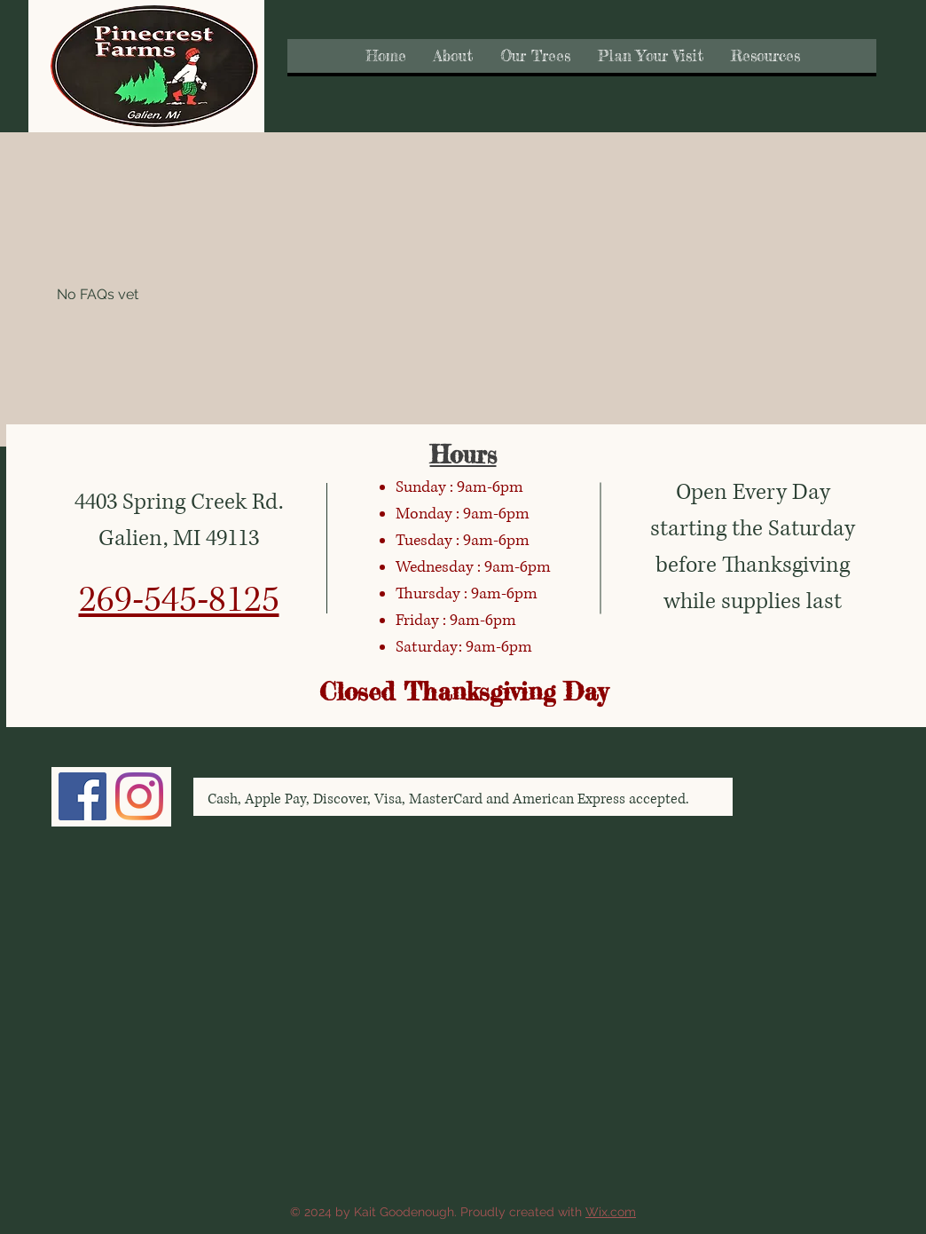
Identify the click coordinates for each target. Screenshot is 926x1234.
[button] (453, 56)
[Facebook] (82, 796)
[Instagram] (139, 796)
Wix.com (610, 1212)
